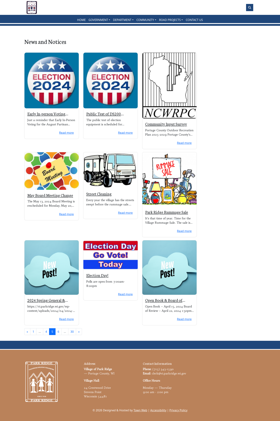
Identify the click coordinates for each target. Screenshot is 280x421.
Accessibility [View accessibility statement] (158, 410)
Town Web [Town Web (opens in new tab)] (140, 410)
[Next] (79, 331)
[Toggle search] (249, 7)
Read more (66, 133)
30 (72, 332)
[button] (99, 19)
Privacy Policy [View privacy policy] (178, 410)
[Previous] (27, 331)
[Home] (31, 7)
